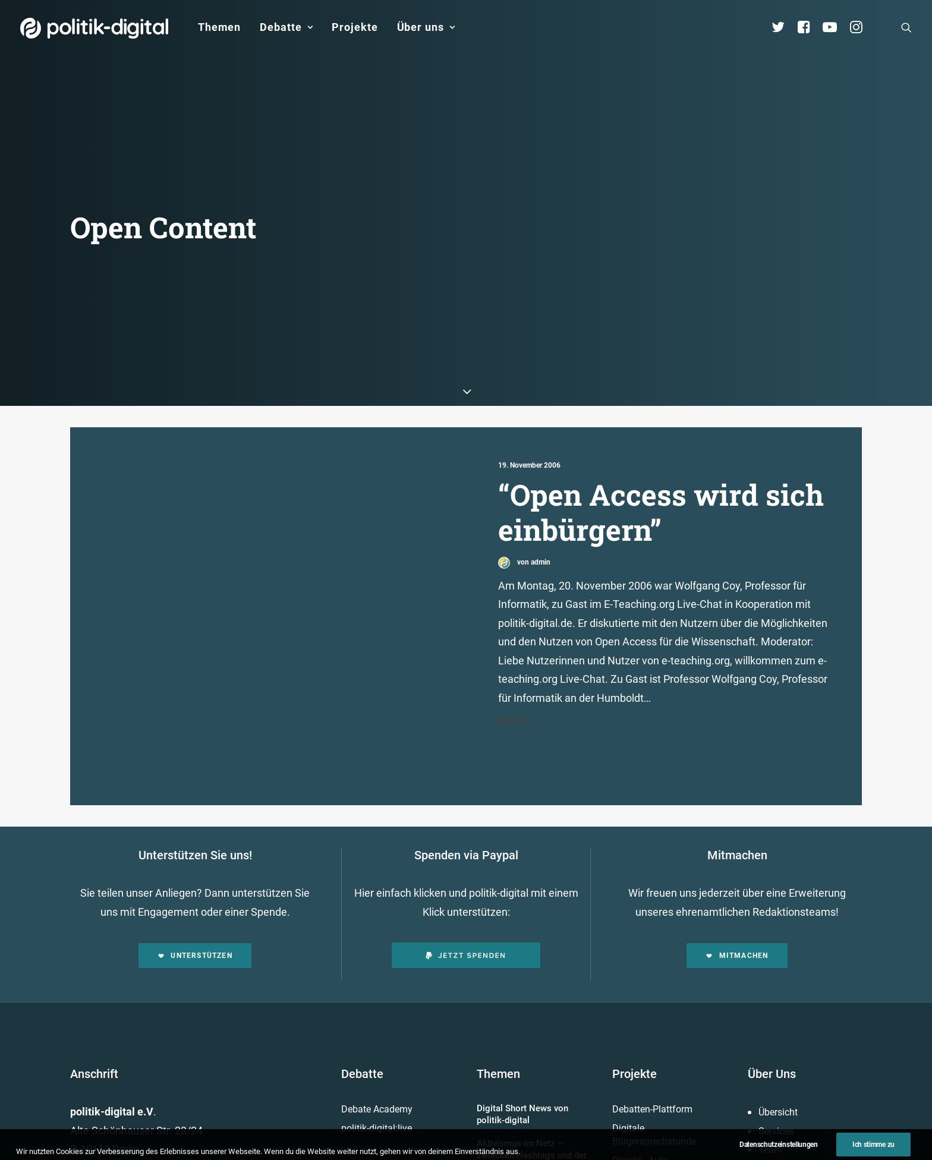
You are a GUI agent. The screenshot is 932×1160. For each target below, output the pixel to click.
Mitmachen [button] (737, 901)
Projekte (354, 27)
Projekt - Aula (639, 1105)
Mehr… (628, 1147)
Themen (219, 27)
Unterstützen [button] (195, 901)
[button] (906, 27)
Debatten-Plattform (652, 1055)
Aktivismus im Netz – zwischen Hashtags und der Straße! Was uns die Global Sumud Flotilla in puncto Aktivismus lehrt (532, 1112)
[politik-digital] (94, 28)
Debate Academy (377, 1055)
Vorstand (777, 1151)
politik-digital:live (376, 1073)
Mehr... (516, 665)
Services (776, 1076)
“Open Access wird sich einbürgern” (661, 457)
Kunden (628, 1124)
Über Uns (772, 1020)
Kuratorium (781, 1133)
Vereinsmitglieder (794, 1114)
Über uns (426, 27)
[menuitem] (219, 27)
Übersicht (778, 1058)
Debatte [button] (286, 27)
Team (770, 1095)
